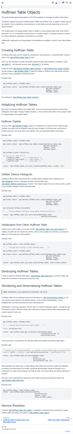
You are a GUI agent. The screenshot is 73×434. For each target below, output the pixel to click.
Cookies (67, 431)
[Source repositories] (53, 2)
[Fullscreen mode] (60, 3)
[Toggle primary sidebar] (2, 2)
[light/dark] (63, 2)
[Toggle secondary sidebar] (70, 3)
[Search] (67, 2)
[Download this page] (56, 2)
